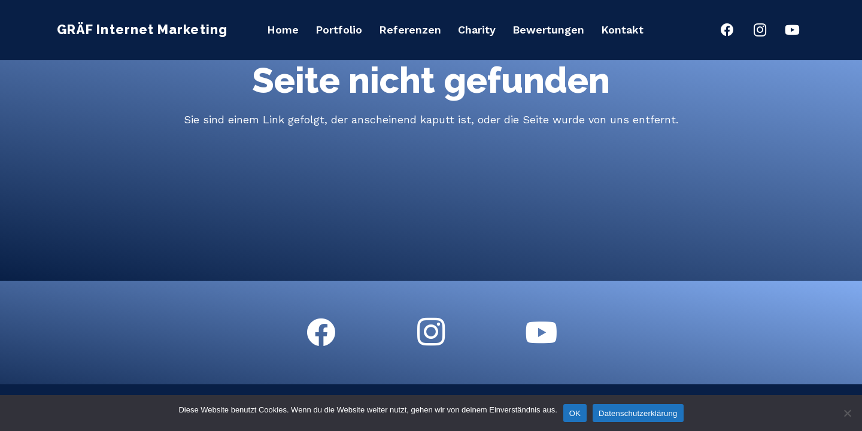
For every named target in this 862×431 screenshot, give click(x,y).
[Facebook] (727, 30)
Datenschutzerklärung (638, 413)
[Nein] (847, 413)
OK (575, 413)
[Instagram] (759, 30)
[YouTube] (792, 30)
